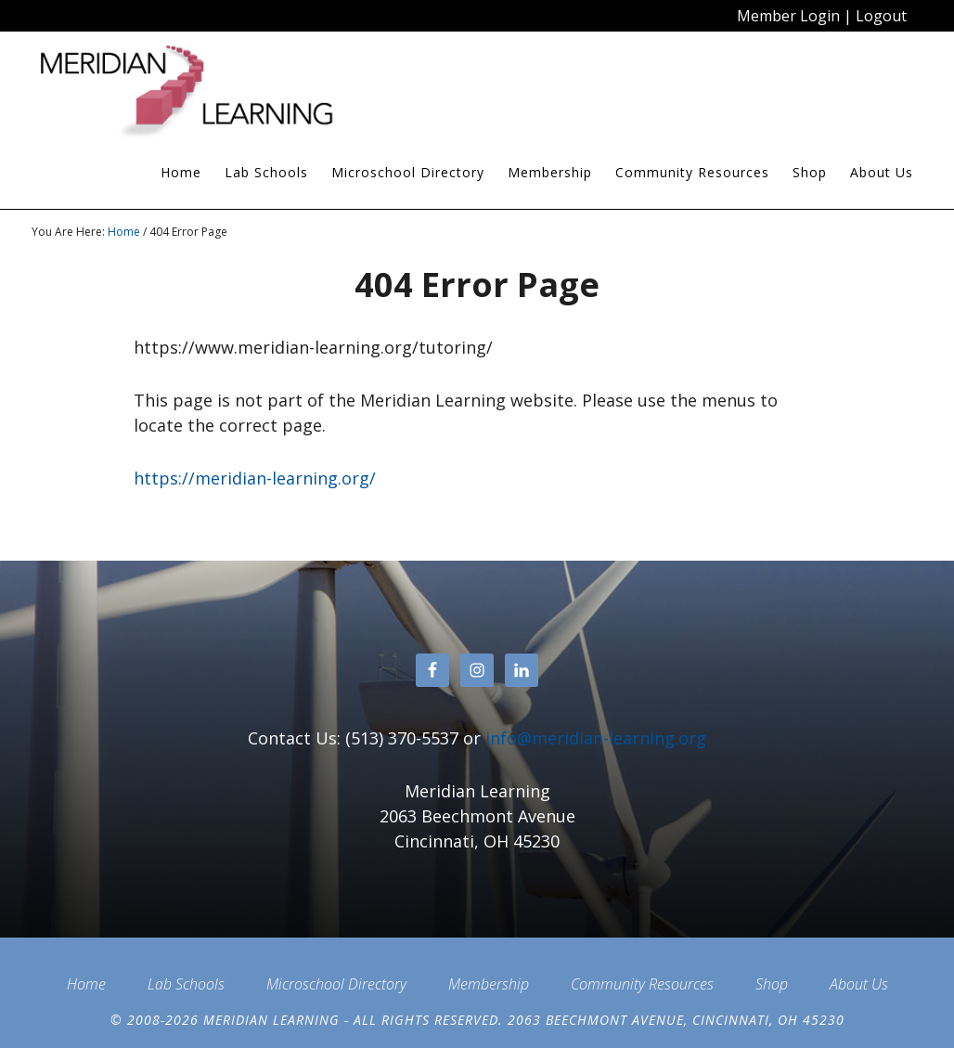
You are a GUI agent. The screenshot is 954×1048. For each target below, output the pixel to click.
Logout (881, 16)
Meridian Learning (199, 91)
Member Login (788, 16)
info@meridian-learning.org (595, 738)
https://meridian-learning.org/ (255, 478)
